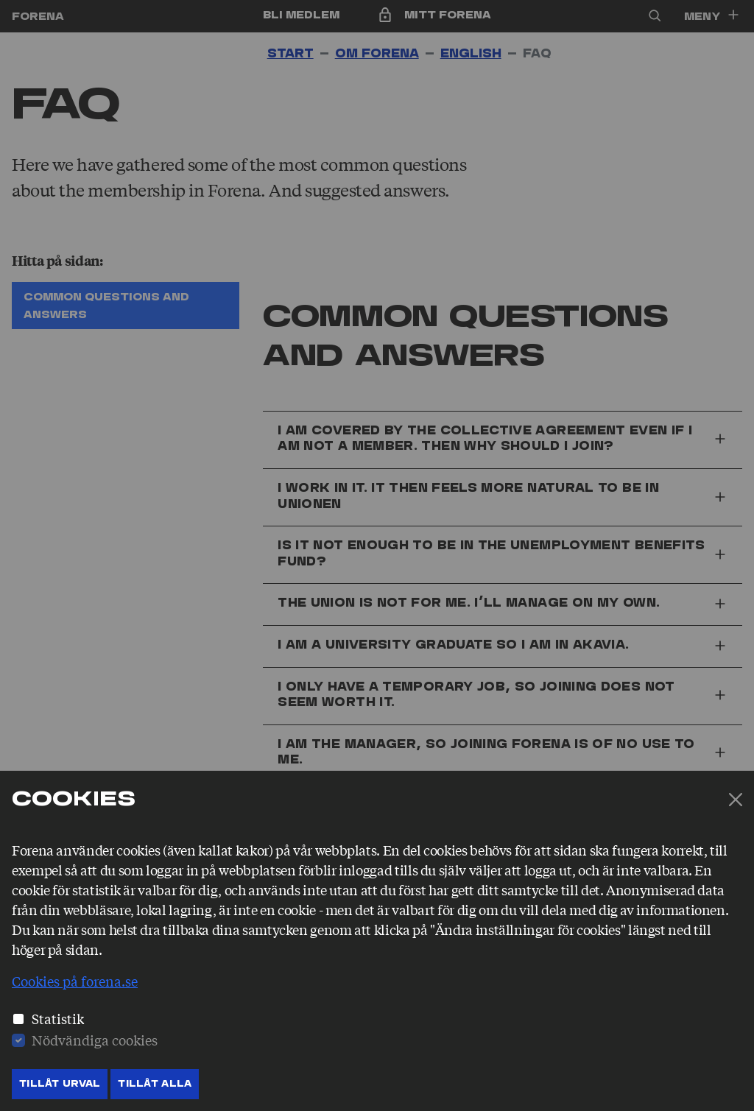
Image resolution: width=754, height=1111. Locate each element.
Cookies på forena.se (75, 980)
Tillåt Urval (59, 1084)
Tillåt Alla (154, 1084)
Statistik (58, 1018)
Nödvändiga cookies (95, 1039)
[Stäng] (735, 799)
